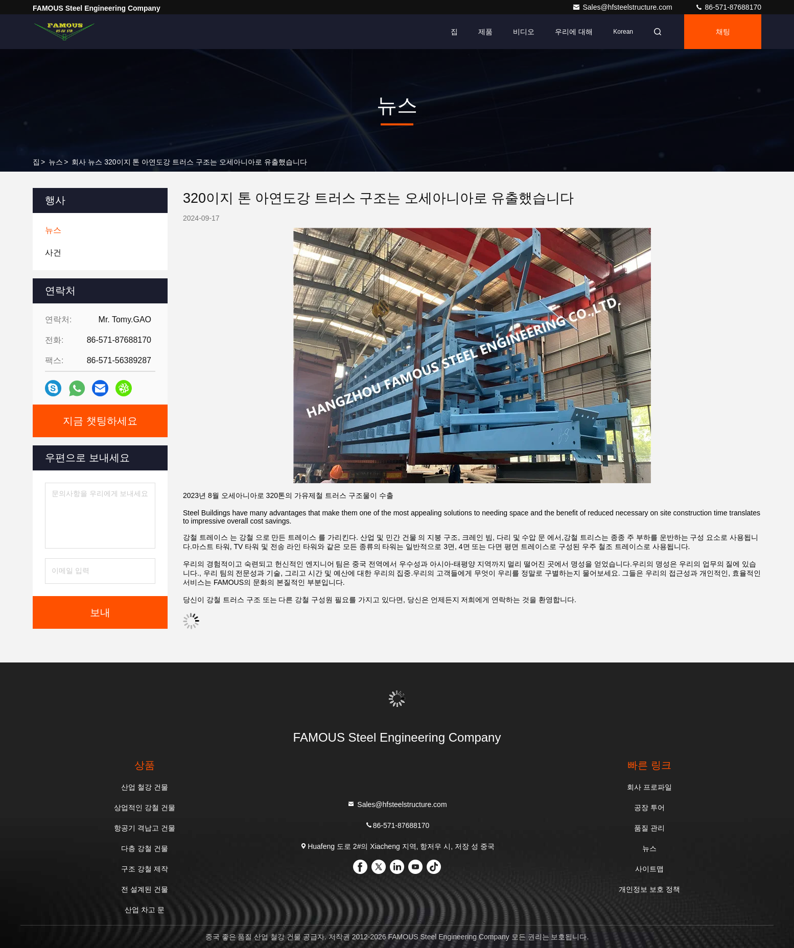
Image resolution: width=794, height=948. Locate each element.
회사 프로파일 (649, 787)
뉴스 (56, 162)
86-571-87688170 (728, 7)
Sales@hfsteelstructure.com (623, 7)
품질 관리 (649, 828)
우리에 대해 (574, 32)
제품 (485, 32)
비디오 (523, 32)
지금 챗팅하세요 (100, 420)
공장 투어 (649, 807)
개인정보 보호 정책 (649, 889)
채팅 (723, 32)
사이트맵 (649, 869)
